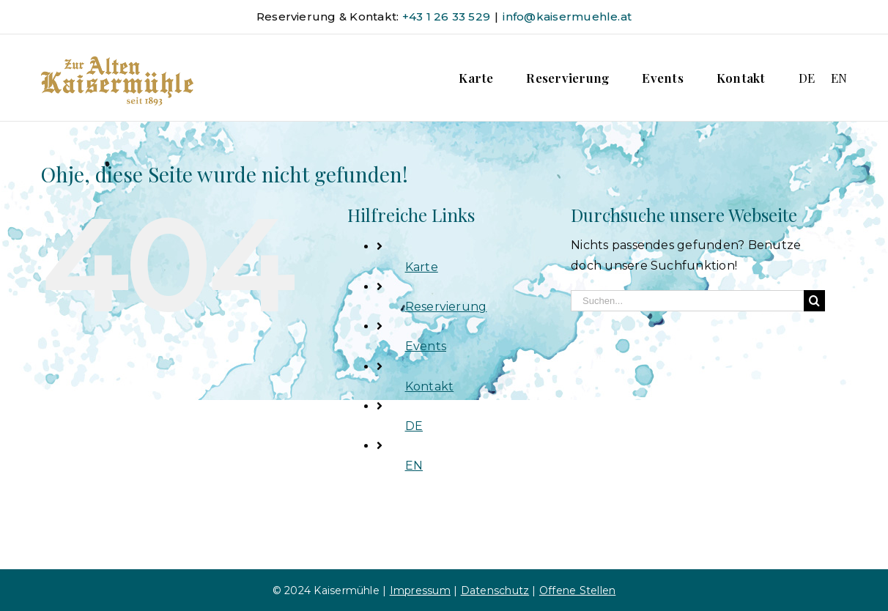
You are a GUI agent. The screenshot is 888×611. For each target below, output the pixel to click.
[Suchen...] (687, 300)
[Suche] (814, 300)
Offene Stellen (577, 590)
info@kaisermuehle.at (567, 16)
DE (414, 426)
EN (414, 466)
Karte (421, 267)
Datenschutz (495, 590)
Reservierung (446, 307)
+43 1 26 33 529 (446, 16)
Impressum (420, 590)
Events (425, 346)
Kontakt (429, 386)
